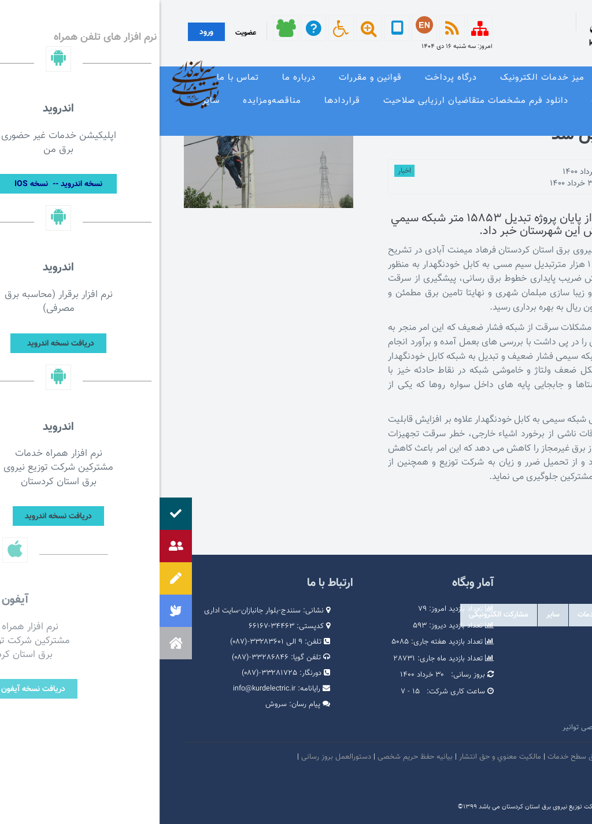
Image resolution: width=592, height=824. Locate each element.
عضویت (86, 33)
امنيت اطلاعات (492, 757)
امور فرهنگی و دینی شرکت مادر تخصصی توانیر (474, 727)
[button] (16, 643)
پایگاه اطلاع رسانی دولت (509, 693)
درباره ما (139, 77)
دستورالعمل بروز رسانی (177, 757)
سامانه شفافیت (544, 779)
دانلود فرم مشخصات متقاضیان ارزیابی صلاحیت (316, 100)
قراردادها (183, 100)
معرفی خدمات (476, 77)
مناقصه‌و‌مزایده (112, 100)
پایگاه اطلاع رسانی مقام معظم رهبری (489, 675)
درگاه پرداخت (291, 77)
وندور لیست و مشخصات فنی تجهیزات (505, 100)
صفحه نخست (553, 77)
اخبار (244, 171)
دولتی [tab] (550, 615)
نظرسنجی (561, 124)
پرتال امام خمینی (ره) (513, 658)
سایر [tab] (393, 615)
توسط (529, 172)
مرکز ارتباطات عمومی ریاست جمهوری (489, 641)
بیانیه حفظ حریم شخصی (255, 757)
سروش (116, 704)
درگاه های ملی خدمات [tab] (452, 615)
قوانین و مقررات (210, 77)
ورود (47, 32)
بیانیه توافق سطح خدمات (426, 757)
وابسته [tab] (514, 615)
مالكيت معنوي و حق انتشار (340, 757)
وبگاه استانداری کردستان (508, 710)
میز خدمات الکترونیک (383, 77)
